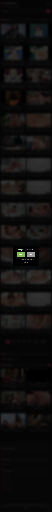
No (31, 255)
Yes (20, 255)
